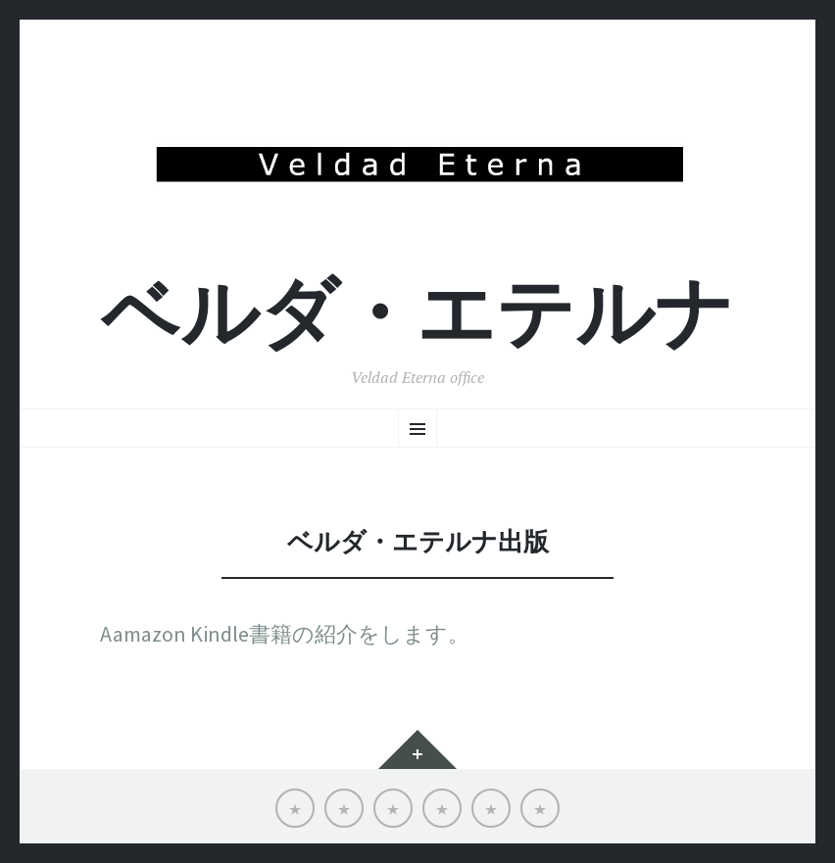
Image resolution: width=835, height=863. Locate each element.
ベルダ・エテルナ (417, 313)
